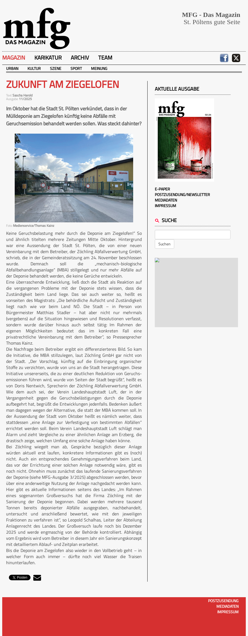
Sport (76, 68)
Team (105, 57)
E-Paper (162, 189)
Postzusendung (223, 601)
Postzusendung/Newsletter (182, 194)
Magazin (13, 57)
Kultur (34, 68)
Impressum (165, 205)
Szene (55, 68)
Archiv (80, 57)
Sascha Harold (22, 95)
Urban (12, 68)
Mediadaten (166, 200)
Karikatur (48, 57)
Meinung (99, 68)
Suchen (164, 244)
